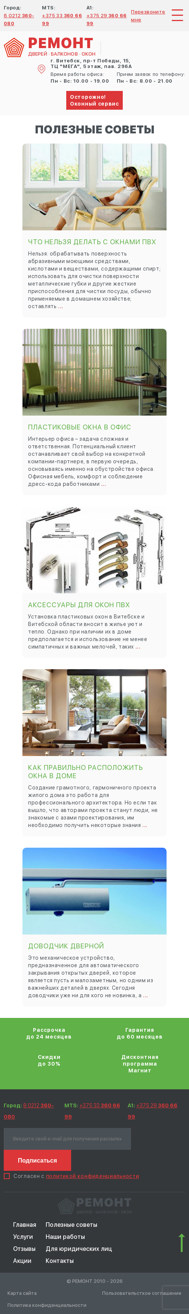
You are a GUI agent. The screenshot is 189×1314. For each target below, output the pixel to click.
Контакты (60, 1260)
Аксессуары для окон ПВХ (79, 605)
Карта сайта (22, 1293)
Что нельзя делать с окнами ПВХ (92, 242)
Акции (22, 1260)
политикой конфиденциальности (92, 1176)
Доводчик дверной (66, 946)
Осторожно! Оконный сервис (94, 100)
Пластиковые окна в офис (79, 427)
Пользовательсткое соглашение (142, 1293)
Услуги (23, 1236)
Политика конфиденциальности (46, 1305)
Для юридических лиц (79, 1248)
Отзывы (24, 1248)
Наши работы (65, 1236)
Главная (24, 1224)
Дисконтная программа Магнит (140, 1064)
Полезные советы (71, 1224)
